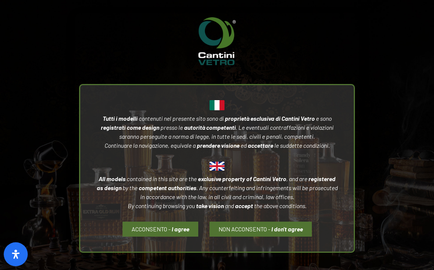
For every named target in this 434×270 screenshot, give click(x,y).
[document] (217, 135)
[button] (261, 229)
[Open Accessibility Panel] (16, 254)
